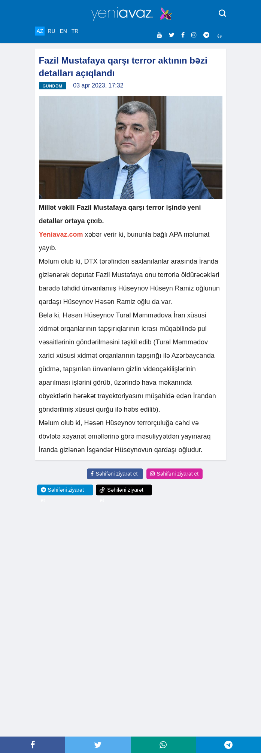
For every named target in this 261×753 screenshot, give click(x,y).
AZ (40, 31)
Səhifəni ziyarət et (114, 474)
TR (75, 31)
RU (51, 31)
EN (63, 31)
